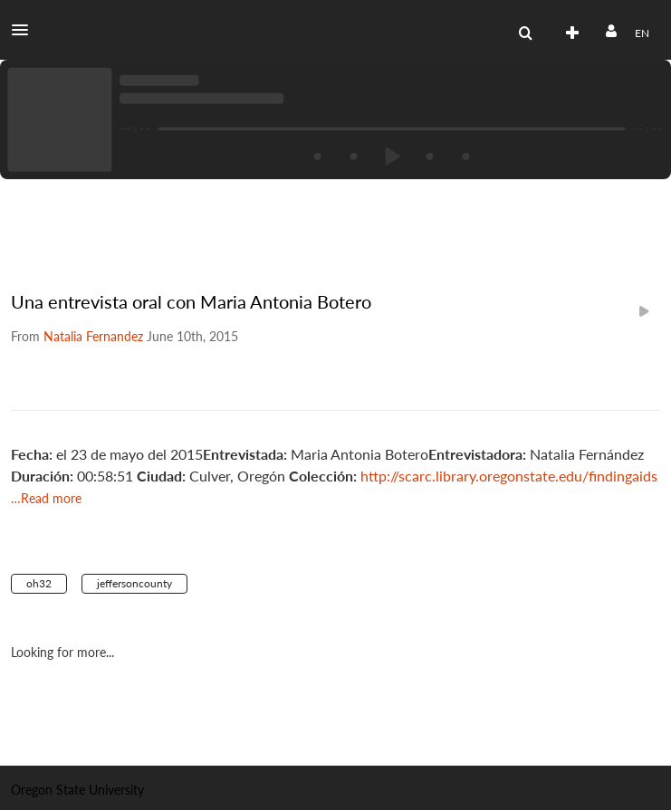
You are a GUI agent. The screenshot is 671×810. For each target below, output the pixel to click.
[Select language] (641, 33)
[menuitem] (525, 33)
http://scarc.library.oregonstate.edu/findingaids (508, 475)
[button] (25, 30)
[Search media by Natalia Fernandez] (93, 336)
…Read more (46, 498)
